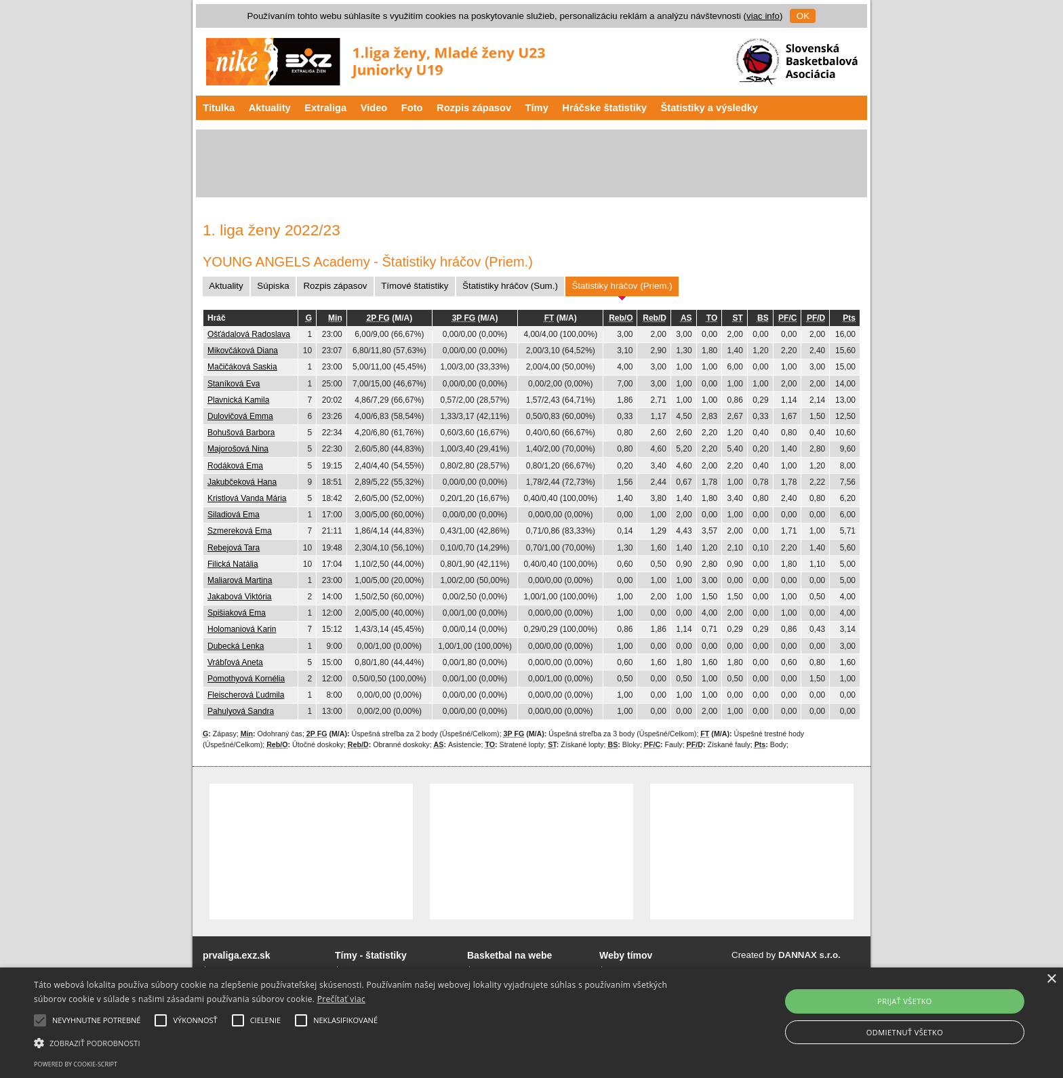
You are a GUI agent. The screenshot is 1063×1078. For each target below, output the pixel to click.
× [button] (1051, 979)
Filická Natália (232, 564)
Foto (412, 107)
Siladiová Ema (233, 514)
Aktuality (270, 107)
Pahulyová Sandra (240, 711)
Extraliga (325, 107)
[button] (357, 1042)
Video (374, 107)
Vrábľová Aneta (235, 662)
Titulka (219, 107)
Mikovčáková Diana (242, 350)
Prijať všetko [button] (904, 1001)
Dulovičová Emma (240, 416)
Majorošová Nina (237, 449)
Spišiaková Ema (236, 613)
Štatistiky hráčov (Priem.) (621, 286)
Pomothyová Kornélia (246, 678)
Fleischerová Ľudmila (245, 695)
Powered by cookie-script (75, 1064)
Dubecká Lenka (235, 646)
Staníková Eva (233, 383)
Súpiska (273, 286)
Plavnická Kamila (238, 400)
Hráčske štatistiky (604, 107)
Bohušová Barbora (241, 432)
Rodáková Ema (235, 466)
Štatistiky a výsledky (709, 107)
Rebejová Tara (233, 548)
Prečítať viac (341, 999)
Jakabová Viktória (239, 596)
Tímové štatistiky (414, 286)
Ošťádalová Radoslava (248, 334)
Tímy (536, 107)
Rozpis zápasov (474, 107)
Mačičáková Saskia (242, 367)
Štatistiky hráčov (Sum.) (510, 286)
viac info (763, 16)
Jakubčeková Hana (242, 482)
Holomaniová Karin (241, 629)
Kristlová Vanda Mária (247, 498)
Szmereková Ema (239, 531)
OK (803, 16)
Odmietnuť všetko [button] (904, 1032)
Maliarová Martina (239, 580)
